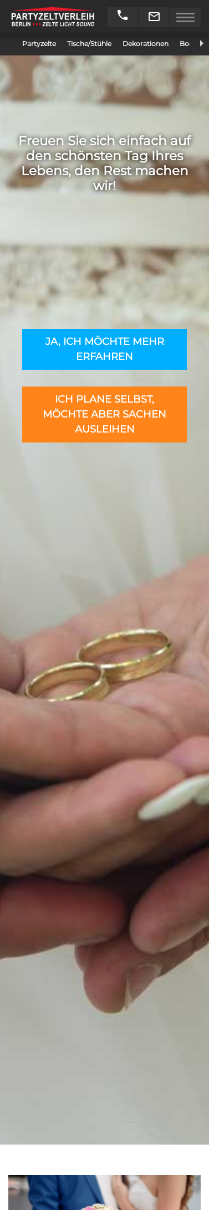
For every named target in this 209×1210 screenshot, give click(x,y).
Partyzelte (39, 43)
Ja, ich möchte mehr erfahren (104, 349)
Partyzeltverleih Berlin (52, 16)
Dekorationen (146, 43)
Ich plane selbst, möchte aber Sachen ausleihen (104, 414)
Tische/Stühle (89, 43)
